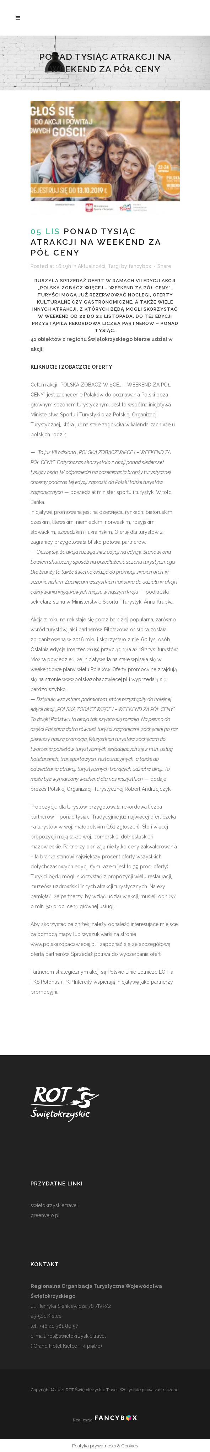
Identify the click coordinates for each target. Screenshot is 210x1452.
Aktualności (91, 266)
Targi (114, 266)
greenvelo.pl (45, 1215)
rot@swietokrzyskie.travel (76, 1336)
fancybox (140, 266)
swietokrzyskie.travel (54, 1205)
